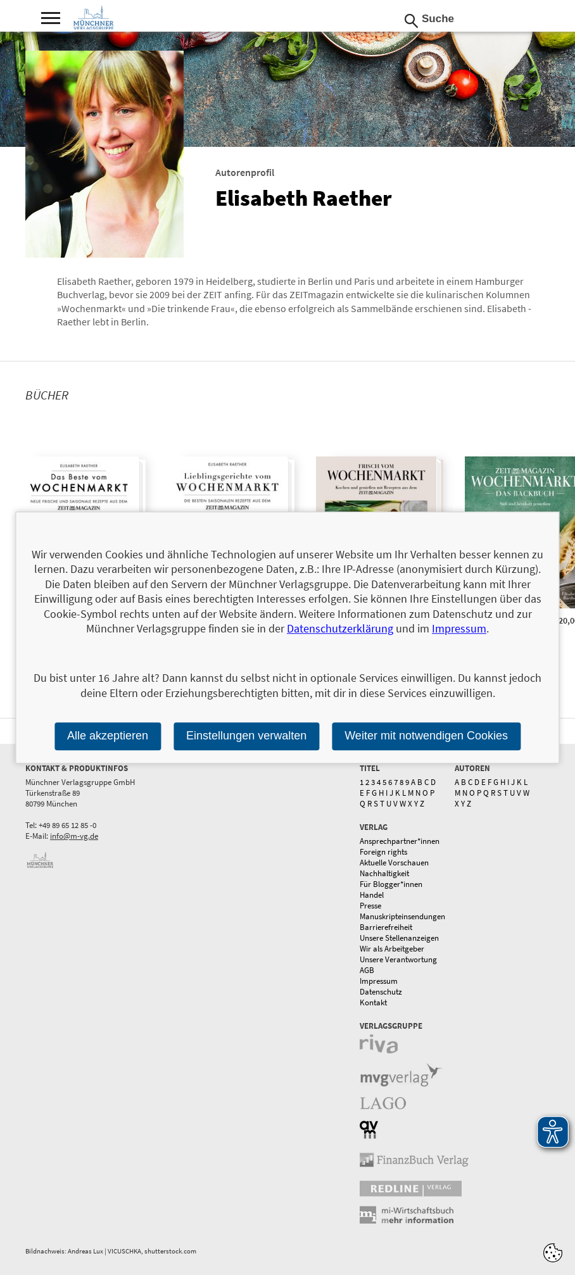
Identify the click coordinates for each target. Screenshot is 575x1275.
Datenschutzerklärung (340, 628)
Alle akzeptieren (107, 735)
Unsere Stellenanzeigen (399, 938)
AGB (367, 970)
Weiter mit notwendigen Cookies (426, 735)
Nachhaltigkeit (384, 873)
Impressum (379, 981)
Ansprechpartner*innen (399, 841)
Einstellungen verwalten (246, 735)
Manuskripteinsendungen (402, 916)
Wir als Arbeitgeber (392, 948)
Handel (372, 894)
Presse (370, 905)
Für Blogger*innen (391, 884)
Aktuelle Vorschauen (394, 862)
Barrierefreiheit (386, 927)
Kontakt (373, 1002)
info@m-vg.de (74, 836)
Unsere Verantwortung (398, 959)
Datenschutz (381, 991)
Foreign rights (383, 851)
